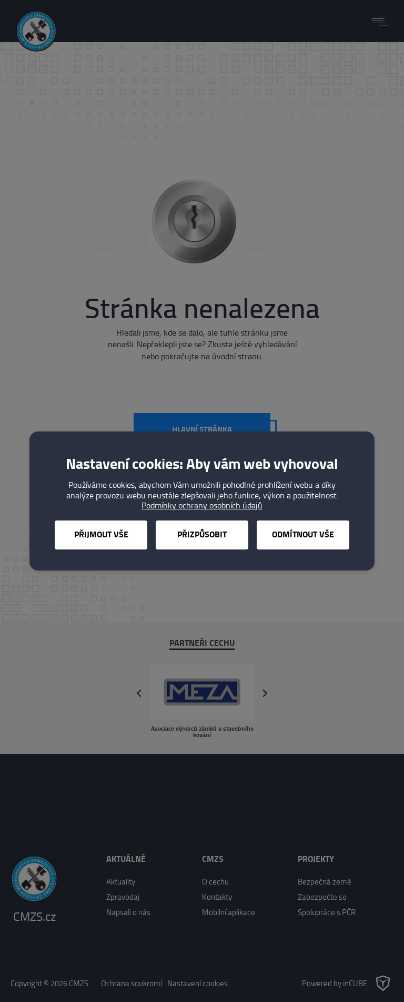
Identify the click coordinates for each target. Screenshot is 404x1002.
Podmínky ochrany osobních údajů (202, 505)
